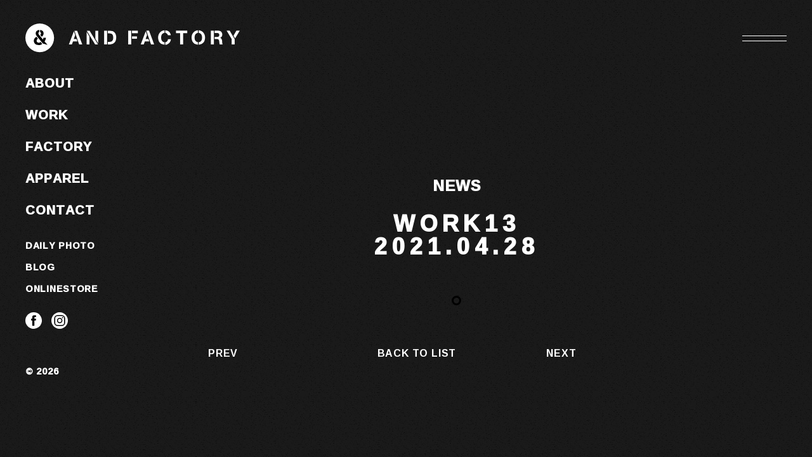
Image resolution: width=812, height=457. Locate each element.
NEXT (561, 352)
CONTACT (60, 209)
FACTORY (58, 146)
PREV (223, 352)
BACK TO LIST (417, 352)
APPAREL (57, 177)
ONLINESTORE (61, 288)
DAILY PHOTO (60, 245)
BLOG (40, 267)
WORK (46, 114)
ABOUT (49, 82)
